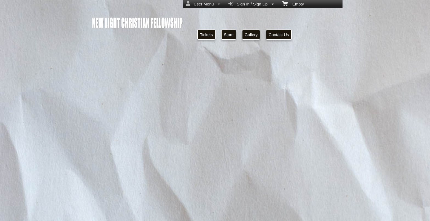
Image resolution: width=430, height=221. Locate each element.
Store (229, 34)
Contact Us (278, 34)
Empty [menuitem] (293, 3)
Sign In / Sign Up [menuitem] (251, 4)
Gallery (251, 34)
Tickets (206, 34)
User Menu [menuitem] (203, 4)
